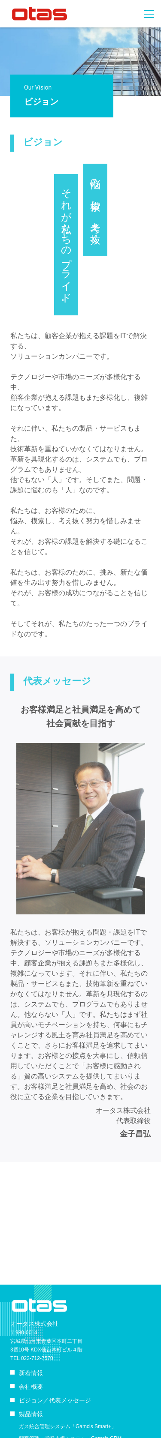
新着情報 (31, 1372)
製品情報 (31, 1414)
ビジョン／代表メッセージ (55, 1400)
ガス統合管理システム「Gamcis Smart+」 (67, 1426)
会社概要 (31, 1386)
